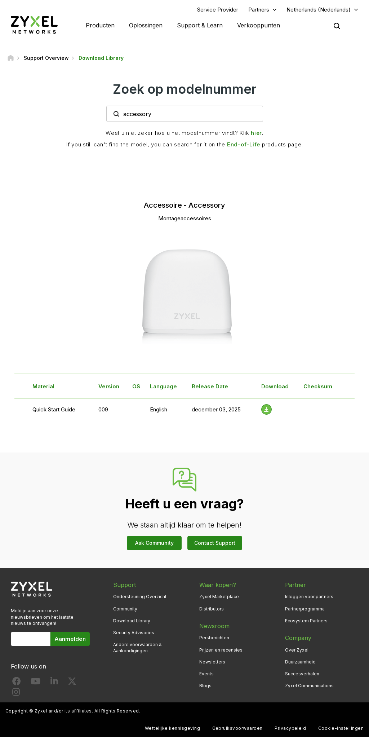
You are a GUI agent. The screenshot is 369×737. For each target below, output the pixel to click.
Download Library (131, 620)
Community (125, 609)
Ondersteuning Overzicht (139, 596)
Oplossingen (146, 25)
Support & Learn (200, 25)
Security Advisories (133, 632)
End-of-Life (243, 144)
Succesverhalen (302, 673)
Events (206, 673)
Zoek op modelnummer (185, 89)
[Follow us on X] (72, 682)
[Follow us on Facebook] (16, 682)
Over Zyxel (296, 650)
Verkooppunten (258, 25)
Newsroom (214, 626)
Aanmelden (70, 638)
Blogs (205, 685)
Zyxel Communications (309, 685)
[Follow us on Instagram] (16, 693)
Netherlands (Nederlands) (318, 9)
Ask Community (154, 543)
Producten (100, 25)
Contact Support (214, 543)
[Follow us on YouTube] (35, 682)
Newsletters (212, 662)
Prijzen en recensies (221, 650)
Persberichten (214, 637)
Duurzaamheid (300, 662)
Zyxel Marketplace (219, 596)
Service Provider (217, 9)
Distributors (211, 609)
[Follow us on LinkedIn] (54, 682)
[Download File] (266, 409)
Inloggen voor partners (309, 596)
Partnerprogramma (305, 609)
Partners (258, 9)
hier (256, 132)
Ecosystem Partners (306, 620)
